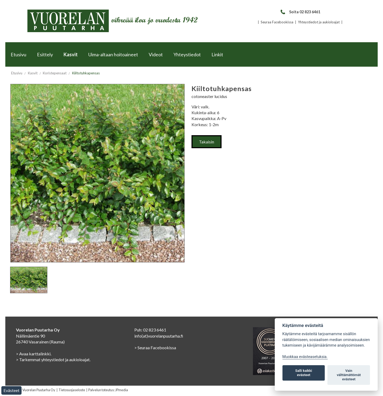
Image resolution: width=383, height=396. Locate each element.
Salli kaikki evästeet (303, 373)
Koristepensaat (54, 73)
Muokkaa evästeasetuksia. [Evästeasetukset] (305, 357)
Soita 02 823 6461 (300, 12)
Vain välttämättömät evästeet (349, 375)
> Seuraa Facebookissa (155, 347)
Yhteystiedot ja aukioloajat (319, 22)
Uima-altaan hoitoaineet (113, 54)
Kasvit (71, 54)
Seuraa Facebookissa (277, 22)
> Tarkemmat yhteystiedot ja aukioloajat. (53, 359)
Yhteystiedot (187, 54)
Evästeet (11, 390)
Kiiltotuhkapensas (86, 73)
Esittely (45, 54)
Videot (156, 54)
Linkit (217, 54)
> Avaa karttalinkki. (33, 353)
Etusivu (18, 54)
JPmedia (121, 390)
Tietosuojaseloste (72, 390)
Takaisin (206, 141)
